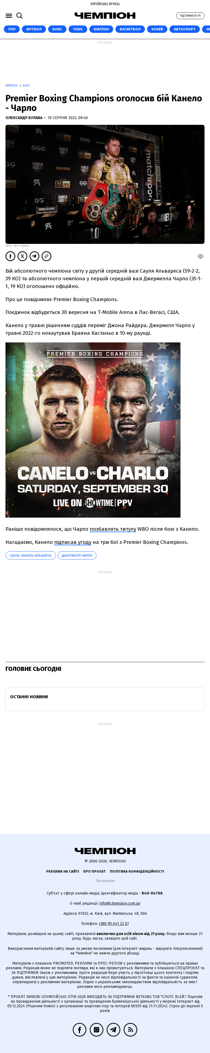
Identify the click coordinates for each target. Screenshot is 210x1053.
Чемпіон (11, 85)
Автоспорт (185, 29)
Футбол (34, 29)
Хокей (157, 29)
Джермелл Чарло (77, 555)
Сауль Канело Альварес (31, 555)
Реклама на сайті (62, 871)
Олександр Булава (24, 118)
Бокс (57, 29)
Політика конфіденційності (137, 871)
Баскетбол (130, 29)
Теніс (78, 29)
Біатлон (101, 29)
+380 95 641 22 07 (114, 923)
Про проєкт (94, 871)
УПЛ (11, 29)
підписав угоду (72, 542)
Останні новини (29, 696)
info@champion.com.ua (120, 903)
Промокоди (105, 881)
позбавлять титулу (113, 529)
